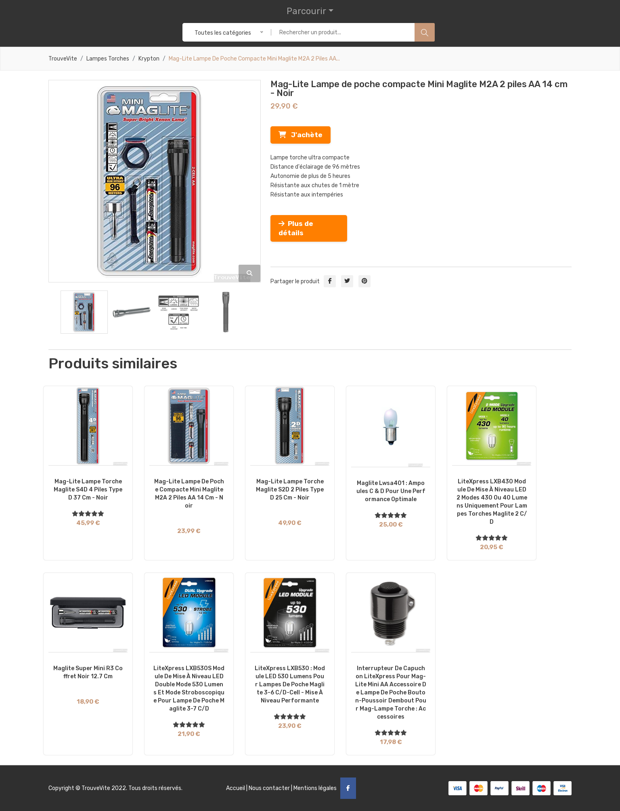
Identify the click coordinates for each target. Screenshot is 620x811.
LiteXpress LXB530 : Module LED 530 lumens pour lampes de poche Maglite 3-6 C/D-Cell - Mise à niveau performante (290, 684)
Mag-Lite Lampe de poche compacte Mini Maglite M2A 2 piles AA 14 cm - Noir (189, 493)
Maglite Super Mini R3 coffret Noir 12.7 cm (88, 672)
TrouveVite (62, 59)
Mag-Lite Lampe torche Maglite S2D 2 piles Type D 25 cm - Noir (290, 489)
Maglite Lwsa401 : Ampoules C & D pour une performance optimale (390, 491)
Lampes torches (107, 59)
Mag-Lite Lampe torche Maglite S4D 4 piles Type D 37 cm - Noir (88, 489)
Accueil (235, 788)
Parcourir (306, 11)
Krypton (148, 59)
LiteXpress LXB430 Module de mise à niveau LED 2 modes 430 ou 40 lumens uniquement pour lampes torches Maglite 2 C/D (492, 501)
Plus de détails (296, 228)
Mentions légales (315, 788)
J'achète (301, 135)
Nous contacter (269, 788)
